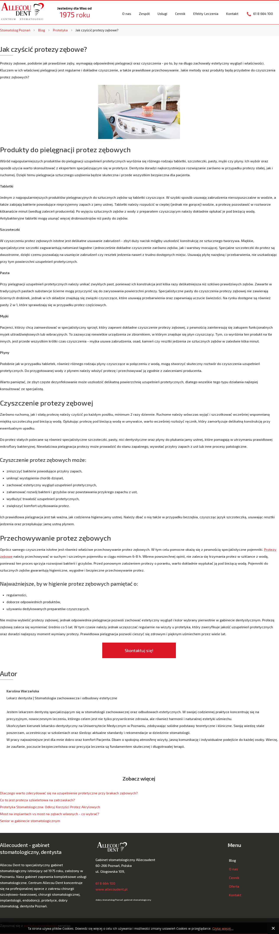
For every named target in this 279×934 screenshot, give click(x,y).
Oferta (234, 886)
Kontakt (232, 13)
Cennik (180, 13)
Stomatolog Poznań (15, 30)
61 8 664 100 (105, 883)
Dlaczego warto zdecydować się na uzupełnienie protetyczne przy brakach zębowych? (69, 793)
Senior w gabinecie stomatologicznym (30, 821)
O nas (126, 13)
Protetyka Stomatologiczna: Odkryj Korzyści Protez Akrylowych (50, 807)
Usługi (162, 13)
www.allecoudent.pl (112, 889)
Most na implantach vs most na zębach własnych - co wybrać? (49, 814)
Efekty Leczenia (205, 13)
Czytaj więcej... (223, 929)
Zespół (144, 13)
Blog (41, 30)
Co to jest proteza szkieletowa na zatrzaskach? (37, 800)
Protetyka (60, 30)
